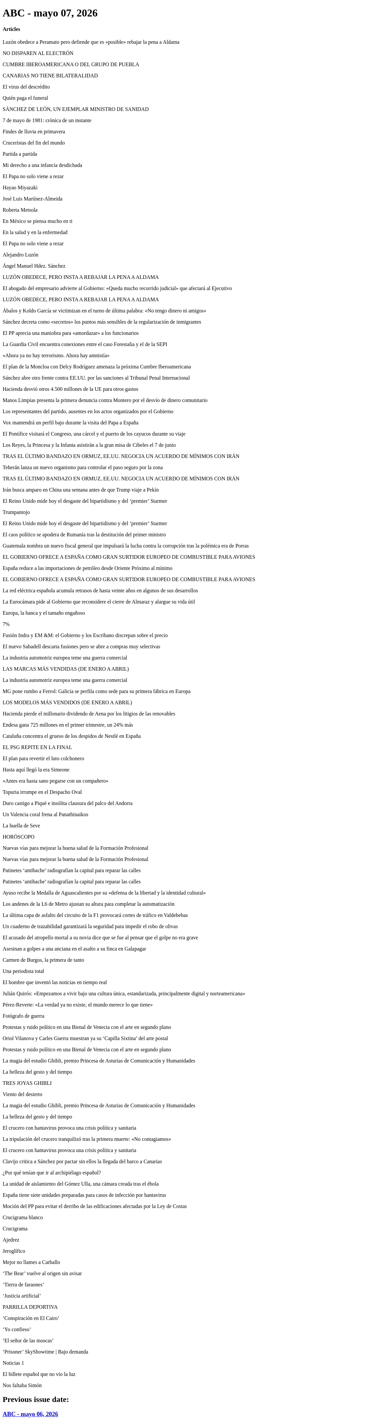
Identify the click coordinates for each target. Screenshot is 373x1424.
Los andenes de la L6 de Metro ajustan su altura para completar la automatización (89, 904)
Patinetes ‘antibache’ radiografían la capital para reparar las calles (72, 870)
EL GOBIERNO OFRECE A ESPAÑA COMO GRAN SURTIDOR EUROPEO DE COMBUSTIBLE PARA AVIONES (129, 557)
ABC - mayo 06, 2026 (30, 1414)
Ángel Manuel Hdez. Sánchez (34, 266)
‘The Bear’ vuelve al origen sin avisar (42, 1273)
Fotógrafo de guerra (23, 1016)
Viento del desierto (22, 1094)
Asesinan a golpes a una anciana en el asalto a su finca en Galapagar (74, 949)
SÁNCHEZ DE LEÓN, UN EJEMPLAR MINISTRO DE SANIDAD (76, 109)
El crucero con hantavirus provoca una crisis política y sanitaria (69, 1128)
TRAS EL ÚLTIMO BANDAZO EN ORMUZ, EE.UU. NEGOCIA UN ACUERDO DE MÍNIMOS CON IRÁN (121, 456)
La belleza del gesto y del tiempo (37, 1072)
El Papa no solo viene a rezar (33, 176)
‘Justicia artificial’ (22, 1296)
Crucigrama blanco (23, 1217)
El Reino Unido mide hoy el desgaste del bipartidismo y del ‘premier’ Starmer (85, 501)
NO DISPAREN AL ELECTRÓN (38, 53)
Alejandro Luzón (20, 254)
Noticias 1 (13, 1363)
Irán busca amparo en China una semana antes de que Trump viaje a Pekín (81, 490)
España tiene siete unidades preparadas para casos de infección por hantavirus (84, 1195)
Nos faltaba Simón (22, 1385)
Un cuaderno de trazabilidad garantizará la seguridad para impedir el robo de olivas (90, 926)
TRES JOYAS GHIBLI (27, 1083)
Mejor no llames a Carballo (31, 1262)
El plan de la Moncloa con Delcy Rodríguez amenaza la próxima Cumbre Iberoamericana (97, 366)
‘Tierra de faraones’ (23, 1284)
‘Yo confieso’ (17, 1329)
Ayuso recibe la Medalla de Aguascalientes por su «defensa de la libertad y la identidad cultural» (104, 893)
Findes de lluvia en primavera (34, 131)
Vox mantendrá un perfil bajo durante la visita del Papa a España (70, 422)
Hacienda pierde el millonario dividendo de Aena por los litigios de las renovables (89, 713)
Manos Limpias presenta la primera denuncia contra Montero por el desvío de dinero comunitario (105, 400)
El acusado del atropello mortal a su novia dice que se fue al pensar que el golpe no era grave (100, 937)
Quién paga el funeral (25, 98)
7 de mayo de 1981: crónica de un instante (47, 120)
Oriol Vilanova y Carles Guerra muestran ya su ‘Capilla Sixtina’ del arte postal (85, 1038)
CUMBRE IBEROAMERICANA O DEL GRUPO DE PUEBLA (71, 64)
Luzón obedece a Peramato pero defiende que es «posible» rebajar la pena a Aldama (91, 42)
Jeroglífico (14, 1251)
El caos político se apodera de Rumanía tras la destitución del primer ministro (84, 534)
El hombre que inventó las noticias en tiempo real (55, 982)
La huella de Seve (21, 825)
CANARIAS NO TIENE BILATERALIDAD (50, 75)
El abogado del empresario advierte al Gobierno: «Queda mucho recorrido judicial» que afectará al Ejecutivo (117, 288)
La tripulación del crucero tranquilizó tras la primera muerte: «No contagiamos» (87, 1139)
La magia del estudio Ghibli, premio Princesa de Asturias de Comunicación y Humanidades (99, 1060)
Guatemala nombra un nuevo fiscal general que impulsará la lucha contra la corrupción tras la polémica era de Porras (126, 546)
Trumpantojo (16, 512)
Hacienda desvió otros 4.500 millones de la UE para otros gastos (70, 389)
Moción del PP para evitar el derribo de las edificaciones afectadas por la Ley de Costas (95, 1206)
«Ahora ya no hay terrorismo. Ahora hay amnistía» (56, 355)
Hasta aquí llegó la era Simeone (36, 769)
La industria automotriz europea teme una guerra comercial (65, 657)
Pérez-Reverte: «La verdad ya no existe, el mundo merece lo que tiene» (78, 1005)
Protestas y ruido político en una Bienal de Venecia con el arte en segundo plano (87, 1027)
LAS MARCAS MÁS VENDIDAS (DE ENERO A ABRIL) (66, 669)
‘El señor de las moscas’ (28, 1340)
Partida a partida (20, 154)
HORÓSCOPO (19, 837)
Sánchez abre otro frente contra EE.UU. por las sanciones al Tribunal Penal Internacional (96, 378)
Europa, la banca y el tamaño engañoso (44, 613)
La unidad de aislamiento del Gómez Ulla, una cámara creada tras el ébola (81, 1184)
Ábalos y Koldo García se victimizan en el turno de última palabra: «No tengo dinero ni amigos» (104, 310)
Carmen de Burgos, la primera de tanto (43, 960)
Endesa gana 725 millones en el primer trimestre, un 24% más (68, 725)
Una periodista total (23, 971)
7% (6, 624)
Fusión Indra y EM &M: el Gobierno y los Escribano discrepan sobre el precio (85, 635)
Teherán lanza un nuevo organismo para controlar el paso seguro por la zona (83, 467)
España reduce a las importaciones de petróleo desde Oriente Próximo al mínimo (88, 568)
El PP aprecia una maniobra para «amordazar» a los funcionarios (71, 333)
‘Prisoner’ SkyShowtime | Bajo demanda (45, 1352)
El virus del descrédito (26, 87)
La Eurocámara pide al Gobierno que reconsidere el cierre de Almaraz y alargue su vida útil (99, 602)
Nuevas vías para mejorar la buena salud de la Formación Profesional (75, 848)
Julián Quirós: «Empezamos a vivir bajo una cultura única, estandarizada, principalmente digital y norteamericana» (124, 993)
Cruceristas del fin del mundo (34, 143)
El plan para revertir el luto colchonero (43, 758)
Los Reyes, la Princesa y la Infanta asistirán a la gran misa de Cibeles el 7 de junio (89, 445)
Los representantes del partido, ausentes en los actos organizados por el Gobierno (88, 411)
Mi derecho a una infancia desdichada (42, 165)
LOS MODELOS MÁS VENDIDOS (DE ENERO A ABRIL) (67, 702)
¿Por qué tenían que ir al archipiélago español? (52, 1172)
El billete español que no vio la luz (39, 1374)
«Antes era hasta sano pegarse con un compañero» (55, 781)
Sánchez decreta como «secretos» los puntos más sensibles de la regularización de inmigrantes (102, 322)
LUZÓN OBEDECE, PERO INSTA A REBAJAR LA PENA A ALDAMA (81, 277)
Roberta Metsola (20, 210)
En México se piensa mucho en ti (37, 221)
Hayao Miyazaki (20, 187)
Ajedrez (11, 1240)
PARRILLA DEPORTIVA (30, 1307)
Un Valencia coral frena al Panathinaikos (45, 814)
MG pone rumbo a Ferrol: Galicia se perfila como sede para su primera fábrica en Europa (97, 691)
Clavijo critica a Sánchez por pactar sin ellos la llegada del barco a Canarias (82, 1161)
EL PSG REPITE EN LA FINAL (37, 747)
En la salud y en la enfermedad (35, 232)
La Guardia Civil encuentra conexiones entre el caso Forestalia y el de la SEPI (85, 344)
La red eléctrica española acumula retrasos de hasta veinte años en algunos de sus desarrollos (100, 590)
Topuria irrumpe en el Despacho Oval (42, 792)
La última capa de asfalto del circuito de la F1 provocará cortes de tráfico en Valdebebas (95, 915)
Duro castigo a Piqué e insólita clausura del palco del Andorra (67, 803)
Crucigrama (15, 1228)
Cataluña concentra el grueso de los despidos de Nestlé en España (72, 736)
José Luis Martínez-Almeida (32, 199)
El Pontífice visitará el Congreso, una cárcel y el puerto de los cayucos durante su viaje (94, 434)
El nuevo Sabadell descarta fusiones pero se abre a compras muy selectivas (81, 646)
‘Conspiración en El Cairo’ (31, 1318)
